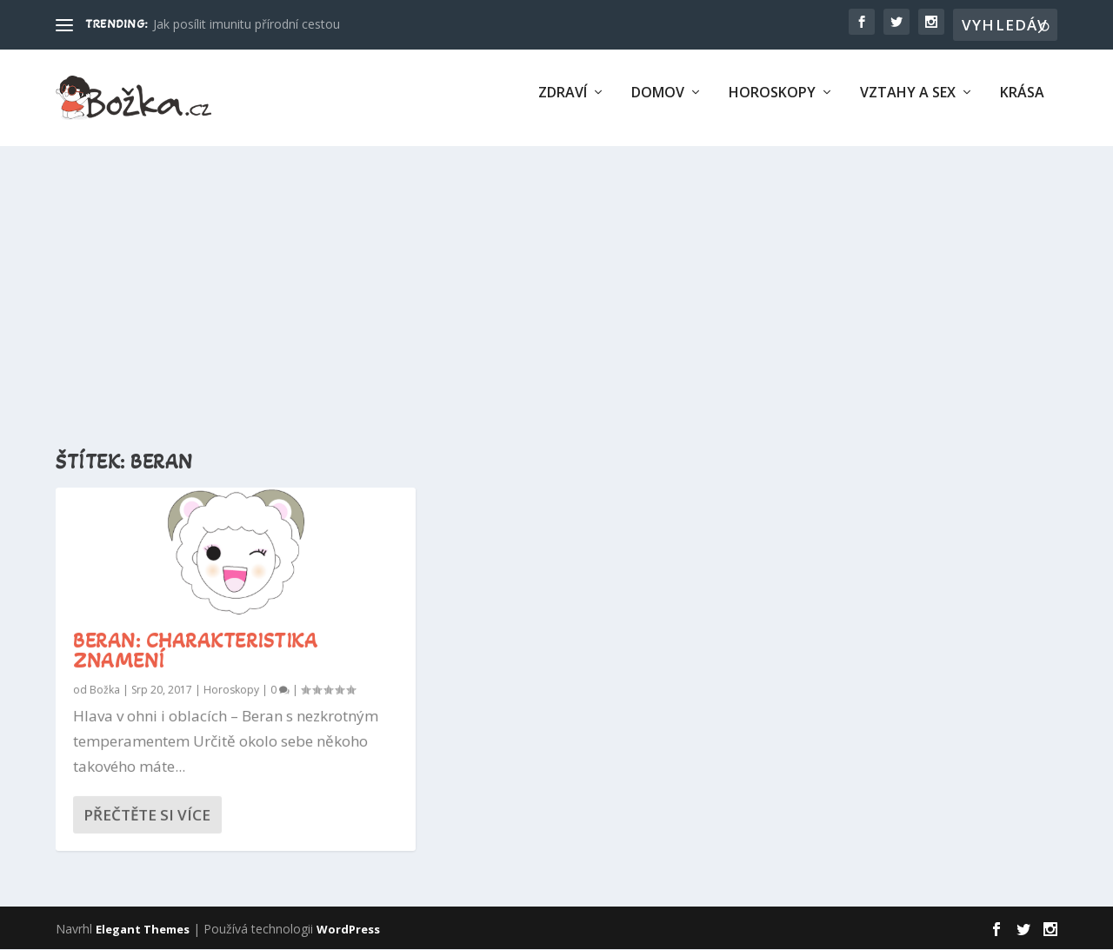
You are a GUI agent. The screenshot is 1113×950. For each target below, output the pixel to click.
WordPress (348, 930)
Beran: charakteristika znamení (195, 651)
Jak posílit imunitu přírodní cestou (246, 24)
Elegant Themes (143, 930)
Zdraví (562, 104)
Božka (105, 690)
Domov (657, 104)
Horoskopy (772, 104)
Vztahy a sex (908, 104)
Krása (1022, 104)
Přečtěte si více (146, 816)
